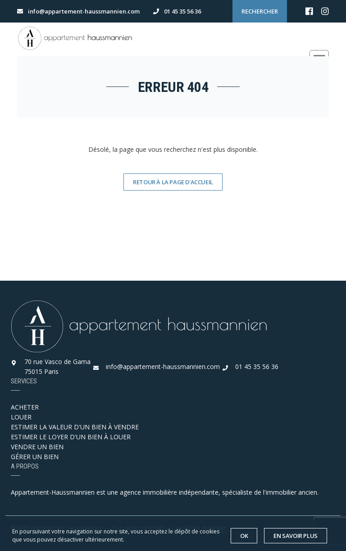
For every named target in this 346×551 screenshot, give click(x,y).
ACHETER (25, 407)
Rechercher (259, 11)
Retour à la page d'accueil (173, 182)
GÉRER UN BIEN (35, 456)
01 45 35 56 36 (256, 366)
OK (244, 536)
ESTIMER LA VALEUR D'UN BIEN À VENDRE (75, 427)
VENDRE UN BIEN (37, 446)
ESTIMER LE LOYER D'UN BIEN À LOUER (71, 437)
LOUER (21, 417)
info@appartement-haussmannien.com (163, 366)
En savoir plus (295, 536)
